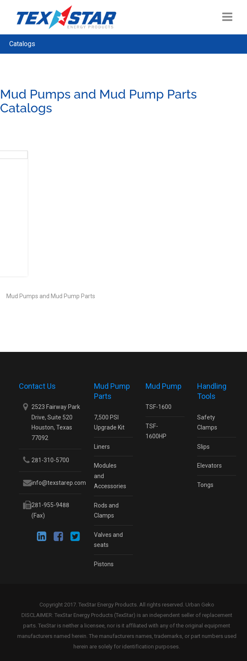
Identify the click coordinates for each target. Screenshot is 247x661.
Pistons (104, 564)
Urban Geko (199, 604)
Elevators (209, 465)
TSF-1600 (159, 406)
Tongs (205, 484)
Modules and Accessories (110, 475)
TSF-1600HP (156, 431)
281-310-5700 (50, 460)
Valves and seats (108, 540)
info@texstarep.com (58, 482)
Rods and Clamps (106, 510)
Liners (102, 446)
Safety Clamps (207, 422)
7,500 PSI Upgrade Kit (109, 422)
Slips (203, 446)
